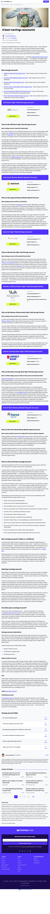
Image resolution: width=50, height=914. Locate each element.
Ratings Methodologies (6, 869)
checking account (7, 698)
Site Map (44, 881)
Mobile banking (16, 157)
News (19, 858)
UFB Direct (12, 133)
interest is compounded (8, 262)
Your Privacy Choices (25, 889)
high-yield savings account (40, 57)
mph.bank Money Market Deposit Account (16, 78)
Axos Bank (10, 135)
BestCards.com (36, 860)
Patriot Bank (20, 436)
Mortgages (20, 869)
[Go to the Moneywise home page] (7, 1)
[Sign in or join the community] (46, 2)
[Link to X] (27, 851)
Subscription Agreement (30, 846)
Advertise (3, 860)
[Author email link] (46, 755)
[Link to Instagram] (19, 851)
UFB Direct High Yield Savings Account (14, 73)
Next (33, 796)
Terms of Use (24, 846)
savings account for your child (11, 612)
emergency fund (21, 392)
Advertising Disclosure (32, 881)
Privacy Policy (39, 846)
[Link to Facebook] (22, 851)
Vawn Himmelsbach (11, 35)
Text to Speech (39, 881)
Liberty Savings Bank (7, 378)
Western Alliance (6, 321)
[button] (46, 718)
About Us (3, 858)
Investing (19, 860)
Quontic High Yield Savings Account (14, 82)
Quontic (19, 266)
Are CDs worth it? (11, 691)
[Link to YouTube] (30, 851)
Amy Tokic (14, 38)
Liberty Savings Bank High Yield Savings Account (17, 91)
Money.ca (35, 858)
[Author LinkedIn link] (47, 755)
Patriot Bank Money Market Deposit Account (16, 95)
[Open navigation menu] (2, 1)
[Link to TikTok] (25, 851)
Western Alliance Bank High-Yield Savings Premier (18, 86)
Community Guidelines (25, 883)
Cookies (11, 881)
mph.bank (20, 204)
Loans (19, 871)
